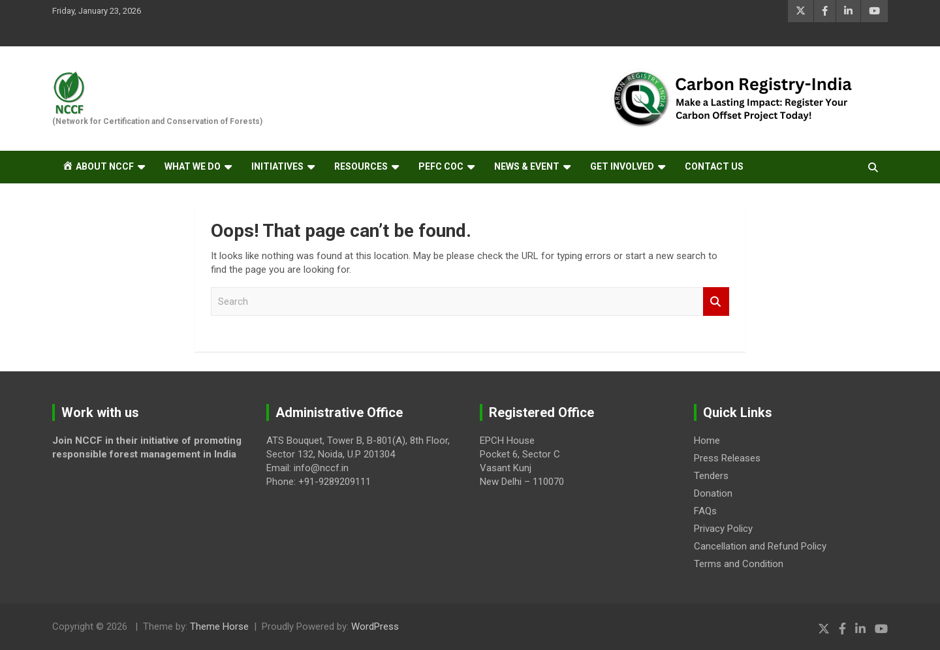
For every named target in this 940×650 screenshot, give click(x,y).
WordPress (375, 626)
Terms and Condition (738, 564)
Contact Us (714, 166)
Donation (713, 493)
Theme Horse (219, 626)
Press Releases (727, 458)
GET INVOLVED (622, 166)
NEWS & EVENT (526, 166)
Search (716, 302)
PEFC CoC (440, 166)
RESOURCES (361, 166)
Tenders (711, 476)
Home (707, 440)
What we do (192, 166)
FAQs (705, 511)
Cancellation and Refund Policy (760, 546)
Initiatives (277, 166)
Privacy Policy (723, 528)
